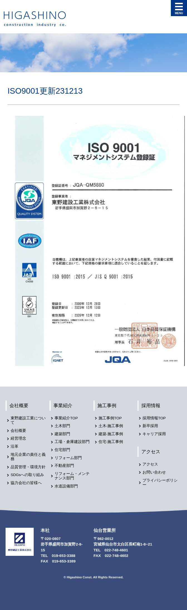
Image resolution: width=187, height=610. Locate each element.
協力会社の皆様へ (26, 483)
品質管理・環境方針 (28, 467)
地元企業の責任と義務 (28, 456)
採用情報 (150, 405)
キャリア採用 (154, 434)
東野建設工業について (28, 420)
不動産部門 (64, 466)
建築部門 (62, 434)
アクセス (150, 451)
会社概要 (18, 405)
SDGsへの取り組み (27, 475)
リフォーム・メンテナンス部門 (72, 476)
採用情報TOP (154, 418)
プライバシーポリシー (160, 482)
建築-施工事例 (111, 434)
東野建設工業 (40, 19)
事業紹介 (62, 405)
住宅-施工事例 (111, 442)
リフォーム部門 (68, 458)
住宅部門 (62, 450)
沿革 (14, 446)
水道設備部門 (66, 486)
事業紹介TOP (66, 418)
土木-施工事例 (111, 426)
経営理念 (18, 438)
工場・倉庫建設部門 (72, 442)
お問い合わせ (154, 472)
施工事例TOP (110, 418)
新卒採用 (150, 426)
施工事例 (106, 405)
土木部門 (62, 426)
